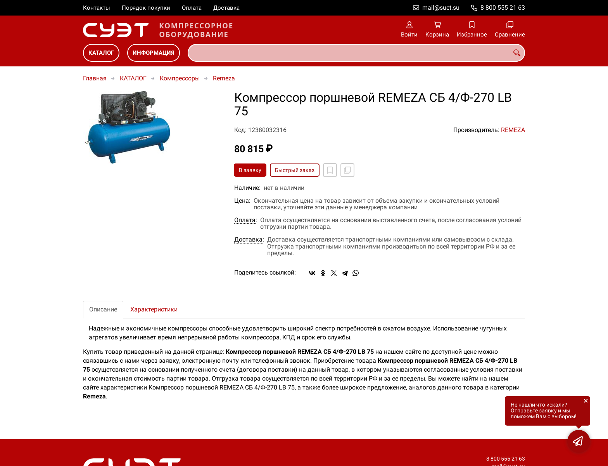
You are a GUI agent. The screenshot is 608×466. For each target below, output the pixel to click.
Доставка (226, 7)
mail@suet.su (440, 7)
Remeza (224, 78)
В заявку (250, 170)
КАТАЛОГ (101, 52)
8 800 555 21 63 (502, 7)
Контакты (96, 7)
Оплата (192, 7)
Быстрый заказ (294, 170)
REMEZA (513, 130)
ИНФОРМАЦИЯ (153, 52)
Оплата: (245, 220)
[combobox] (356, 53)
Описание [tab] (103, 309)
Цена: (242, 200)
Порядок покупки (146, 7)
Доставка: (249, 239)
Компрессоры (180, 78)
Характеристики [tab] (154, 309)
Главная (95, 78)
